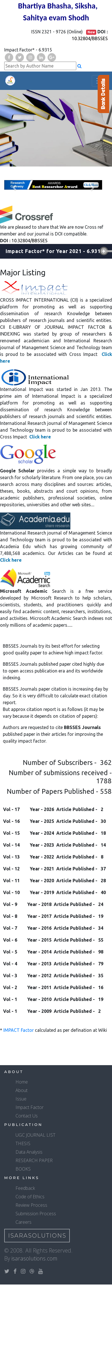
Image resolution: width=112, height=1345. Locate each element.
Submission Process (35, 1213)
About (21, 1090)
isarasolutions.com (34, 1258)
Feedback (25, 1188)
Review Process (31, 1205)
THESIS (22, 1143)
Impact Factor (29, 1107)
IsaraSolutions (37, 1235)
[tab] (56, 251)
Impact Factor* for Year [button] (55, 251)
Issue (20, 1099)
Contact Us (26, 1116)
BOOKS (23, 1169)
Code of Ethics (29, 1196)
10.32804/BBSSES (90, 38)
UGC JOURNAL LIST (35, 1135)
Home (21, 1082)
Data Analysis (28, 1152)
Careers (23, 1222)
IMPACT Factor (18, 1030)
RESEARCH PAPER (34, 1160)
